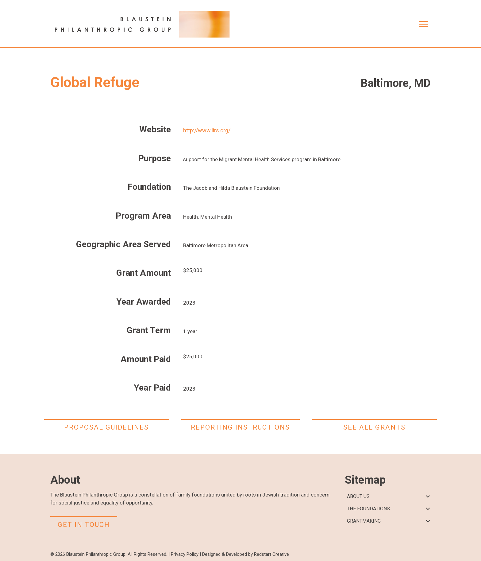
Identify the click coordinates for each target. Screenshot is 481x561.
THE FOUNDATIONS (368, 509)
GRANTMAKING (364, 521)
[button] (428, 497)
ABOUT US (358, 496)
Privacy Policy (184, 554)
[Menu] (424, 24)
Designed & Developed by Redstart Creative (245, 554)
